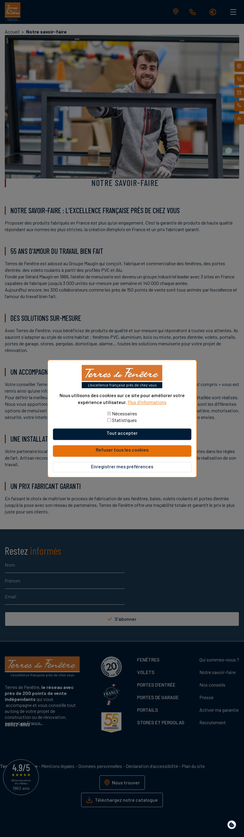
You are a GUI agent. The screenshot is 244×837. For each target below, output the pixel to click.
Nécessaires (124, 413)
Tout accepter (122, 433)
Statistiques (124, 420)
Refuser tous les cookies (122, 449)
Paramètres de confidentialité (233, 826)
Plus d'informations (147, 402)
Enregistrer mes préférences (122, 466)
